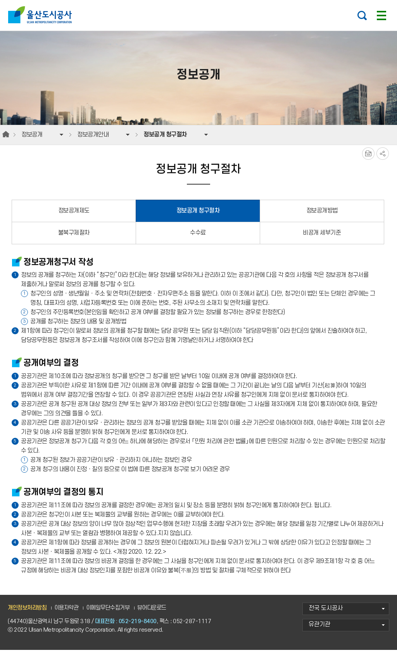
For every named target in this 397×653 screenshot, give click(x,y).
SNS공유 (382, 156)
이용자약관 (66, 610)
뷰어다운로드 (151, 610)
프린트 (368, 156)
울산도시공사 (42, 15)
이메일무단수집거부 (108, 610)
